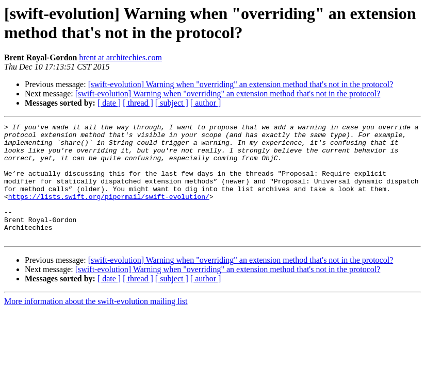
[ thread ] (138, 102)
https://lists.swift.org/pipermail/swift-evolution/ (108, 211)
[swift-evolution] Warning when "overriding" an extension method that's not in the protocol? (241, 84)
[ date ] (109, 102)
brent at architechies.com (120, 57)
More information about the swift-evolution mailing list (96, 324)
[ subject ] (171, 102)
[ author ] (205, 102)
